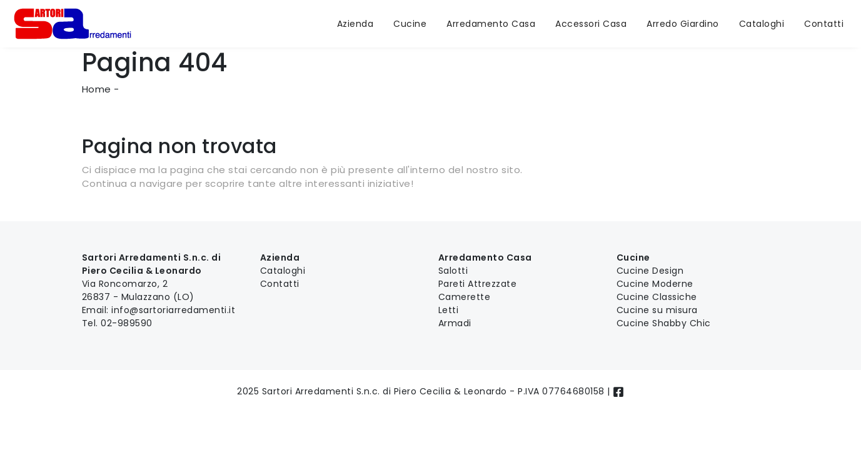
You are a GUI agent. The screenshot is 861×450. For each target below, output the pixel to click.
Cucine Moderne (655, 284)
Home (96, 89)
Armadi (454, 323)
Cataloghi (762, 24)
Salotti (453, 270)
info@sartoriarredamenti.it (173, 310)
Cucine (409, 24)
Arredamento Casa (490, 24)
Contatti (823, 24)
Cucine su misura (657, 310)
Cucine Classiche (657, 297)
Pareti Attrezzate (477, 284)
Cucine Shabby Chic (664, 323)
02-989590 (127, 323)
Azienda (355, 24)
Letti (448, 310)
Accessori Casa (591, 24)
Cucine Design (650, 270)
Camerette (464, 297)
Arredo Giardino (683, 24)
